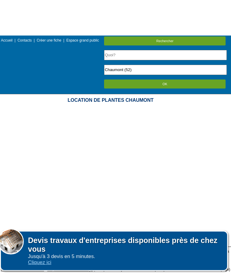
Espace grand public (82, 40)
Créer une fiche (49, 40)
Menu (115, 4)
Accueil (7, 40)
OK (164, 84)
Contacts (24, 40)
